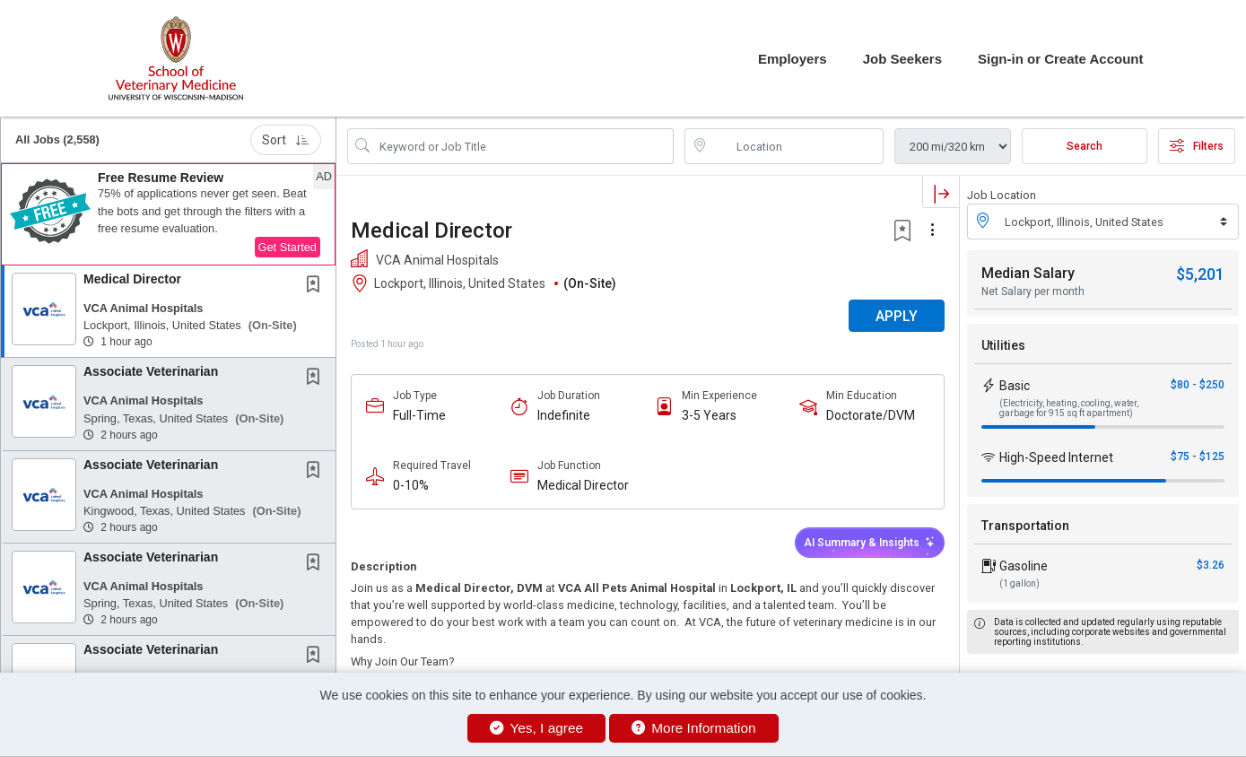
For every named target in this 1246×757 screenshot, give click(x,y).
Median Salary (1028, 273)
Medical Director (132, 279)
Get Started (287, 247)
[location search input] (797, 146)
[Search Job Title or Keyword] (523, 146)
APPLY (897, 316)
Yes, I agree (536, 727)
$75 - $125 (1197, 456)
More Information (694, 727)
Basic (1014, 385)
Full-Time (419, 415)
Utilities (1003, 345)
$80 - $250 (1197, 384)
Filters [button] (1197, 146)
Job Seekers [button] (902, 58)
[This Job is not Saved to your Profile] (316, 286)
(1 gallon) (1019, 583)
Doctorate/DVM (870, 415)
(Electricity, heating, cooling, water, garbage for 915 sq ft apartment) (1068, 408)
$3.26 (1210, 565)
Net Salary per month (1033, 291)
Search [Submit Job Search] (1084, 146)
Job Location (1001, 195)
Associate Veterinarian (150, 371)
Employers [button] (792, 58)
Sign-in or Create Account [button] (1060, 58)
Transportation (1025, 525)
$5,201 (1200, 274)
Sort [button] (285, 140)
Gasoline (1023, 566)
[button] (168, 214)
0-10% (411, 485)
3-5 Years (709, 415)
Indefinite (563, 415)
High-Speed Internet (1056, 457)
